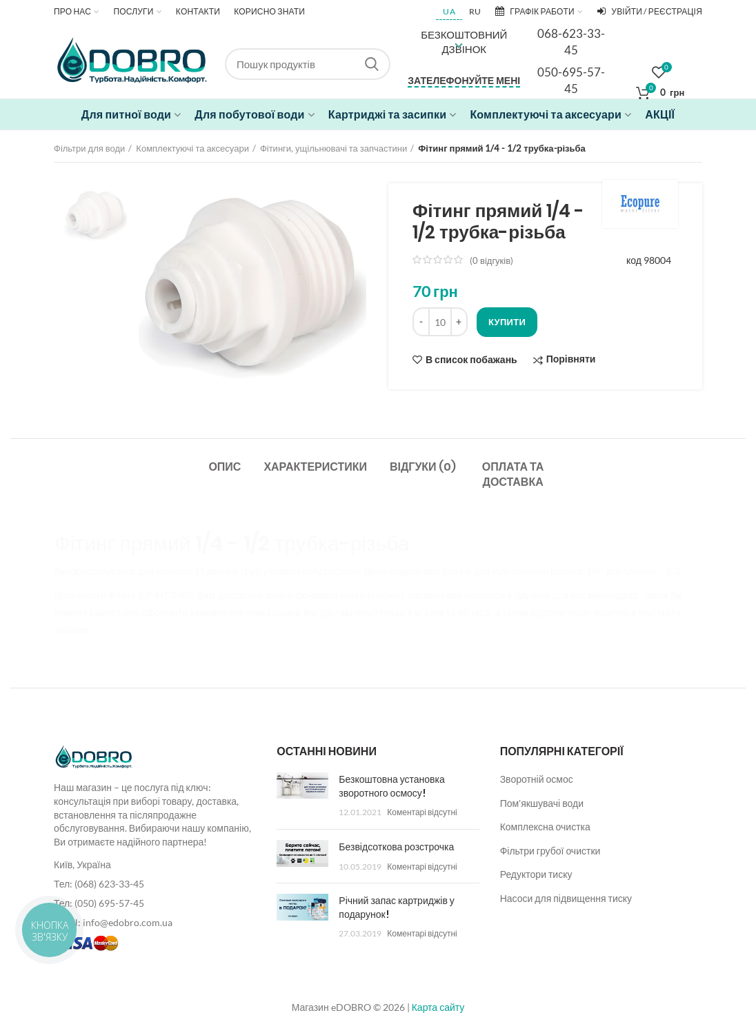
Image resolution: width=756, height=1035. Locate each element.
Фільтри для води (89, 148)
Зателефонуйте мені (464, 80)
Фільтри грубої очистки (550, 851)
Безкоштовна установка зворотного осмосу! (391, 786)
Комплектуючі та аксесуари (192, 148)
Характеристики (315, 467)
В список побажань (471, 360)
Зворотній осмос (536, 779)
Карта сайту (438, 1007)
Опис (224, 467)
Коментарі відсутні (422, 812)
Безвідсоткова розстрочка (396, 847)
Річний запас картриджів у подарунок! (396, 907)
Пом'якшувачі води (542, 803)
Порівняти (571, 359)
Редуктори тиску (536, 874)
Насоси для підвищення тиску (566, 898)
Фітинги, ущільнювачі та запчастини (333, 148)
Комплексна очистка (545, 826)
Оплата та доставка (513, 474)
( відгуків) (491, 260)
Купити (507, 321)
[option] (95, 214)
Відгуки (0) (423, 467)
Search (372, 64)
